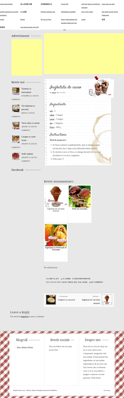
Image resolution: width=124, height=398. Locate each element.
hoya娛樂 (23, 12)
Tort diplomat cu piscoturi (28, 107)
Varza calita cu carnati (30, 123)
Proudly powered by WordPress (47, 390)
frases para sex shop (108, 4)
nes (51, 123)
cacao (52, 119)
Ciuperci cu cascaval (66, 300)
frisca (52, 127)
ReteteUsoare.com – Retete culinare (24, 390)
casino (83, 19)
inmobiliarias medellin (68, 12)
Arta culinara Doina (25, 347)
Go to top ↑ (107, 390)
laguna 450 (64, 4)
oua (51, 111)
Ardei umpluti (27, 154)
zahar (52, 115)
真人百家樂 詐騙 (26, 4)
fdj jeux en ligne (46, 19)
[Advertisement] (84, 53)
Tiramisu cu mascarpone (26, 90)
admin (54, 92)
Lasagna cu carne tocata (28, 138)
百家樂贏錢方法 (46, 4)
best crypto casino (87, 12)
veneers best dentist (6, 4)
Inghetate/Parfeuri (82, 279)
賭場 (103, 19)
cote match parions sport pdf (29, 27)
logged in (25, 316)
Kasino (22, 19)
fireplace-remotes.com (48, 12)
